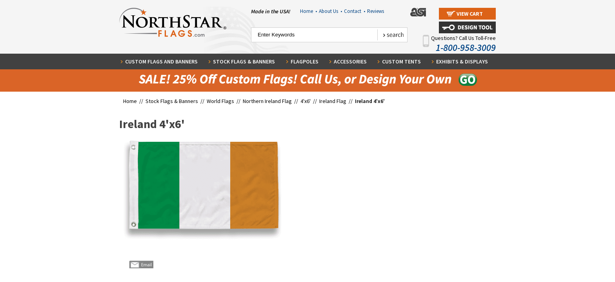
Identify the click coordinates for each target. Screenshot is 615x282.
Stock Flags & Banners (244, 61)
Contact (354, 11)
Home (308, 11)
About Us (330, 11)
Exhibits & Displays (462, 61)
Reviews (375, 11)
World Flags (220, 101)
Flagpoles (304, 61)
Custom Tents (401, 61)
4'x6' (305, 101)
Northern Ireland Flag (267, 101)
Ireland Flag (332, 101)
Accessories (350, 61)
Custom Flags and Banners (161, 61)
